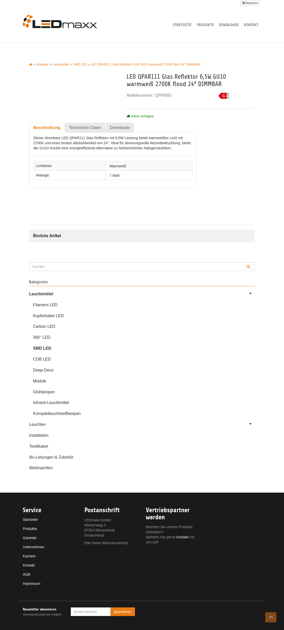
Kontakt (251, 24)
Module (39, 381)
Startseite (182, 24)
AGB (26, 574)
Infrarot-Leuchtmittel (51, 402)
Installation (39, 435)
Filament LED (45, 305)
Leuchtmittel (142, 293)
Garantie (30, 538)
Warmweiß (117, 166)
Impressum (31, 583)
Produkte (205, 24)
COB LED (42, 359)
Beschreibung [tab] (46, 127)
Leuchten (142, 423)
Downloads (229, 24)
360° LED (41, 337)
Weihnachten (41, 468)
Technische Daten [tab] (85, 127)
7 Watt (114, 175)
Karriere (29, 556)
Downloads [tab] (120, 127)
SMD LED (42, 348)
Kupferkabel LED (48, 316)
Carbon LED (44, 326)
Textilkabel (38, 446)
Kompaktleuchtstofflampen (57, 413)
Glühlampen (44, 392)
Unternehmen (33, 547)
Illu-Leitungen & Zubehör (51, 457)
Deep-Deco (43, 370)
